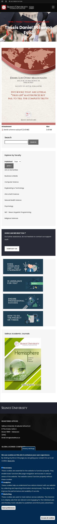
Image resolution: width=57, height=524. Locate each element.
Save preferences (8, 508)
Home (11, 21)
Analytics (7, 482)
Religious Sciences (11, 218)
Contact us (12, 249)
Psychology (9, 206)
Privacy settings (28, 448)
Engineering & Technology (14, 188)
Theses (18, 21)
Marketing (7, 494)
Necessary (7, 468)
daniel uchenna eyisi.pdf (13, 130)
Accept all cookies (47, 518)
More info (11, 461)
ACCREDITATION (15, 1)
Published (8, 162)
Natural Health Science (13, 200)
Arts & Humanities (11, 170)
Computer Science (12, 182)
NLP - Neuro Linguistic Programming (18, 212)
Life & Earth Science (12, 194)
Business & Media (11, 176)
